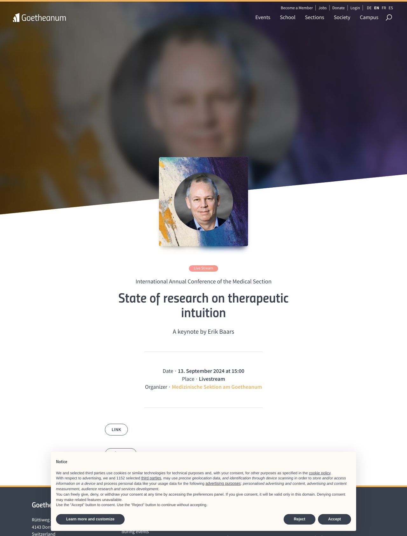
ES (391, 7)
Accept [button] (334, 519)
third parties (151, 478)
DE (369, 7)
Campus (369, 17)
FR (384, 7)
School (287, 17)
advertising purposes (223, 483)
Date (168, 371)
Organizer (156, 387)
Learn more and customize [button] (90, 519)
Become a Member (297, 7)
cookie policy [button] (320, 473)
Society (342, 17)
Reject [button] (299, 519)
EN (376, 7)
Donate (338, 7)
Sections (314, 17)
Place (188, 379)
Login (355, 7)
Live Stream (203, 268)
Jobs (322, 7)
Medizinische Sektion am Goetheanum (217, 387)
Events (262, 17)
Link (116, 429)
